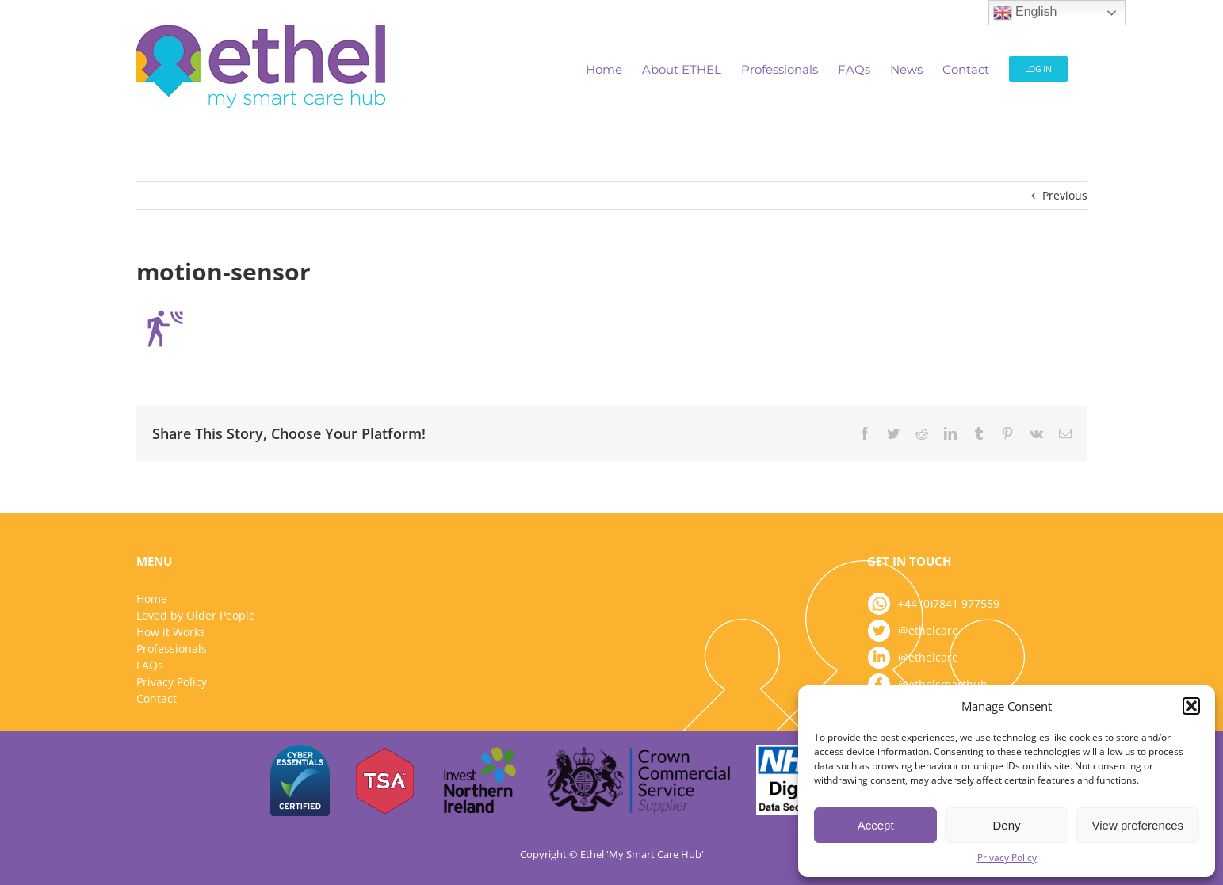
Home (151, 598)
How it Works (170, 631)
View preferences (1138, 825)
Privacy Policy (1007, 857)
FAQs (149, 665)
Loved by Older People (195, 615)
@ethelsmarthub (943, 684)
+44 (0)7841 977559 (948, 603)
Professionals (171, 648)
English (1025, 12)
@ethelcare (928, 630)
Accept (876, 825)
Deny (1006, 825)
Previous (1064, 195)
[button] (1191, 706)
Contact (156, 698)
